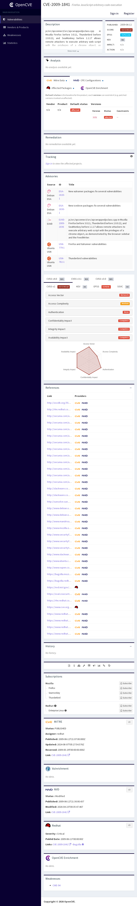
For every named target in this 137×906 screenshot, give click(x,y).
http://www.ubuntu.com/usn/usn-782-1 (67, 561)
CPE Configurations (88, 80)
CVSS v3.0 (105, 279)
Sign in (114, 13)
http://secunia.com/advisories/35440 (67, 449)
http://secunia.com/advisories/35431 (67, 435)
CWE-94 (56, 885)
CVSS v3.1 (80, 279)
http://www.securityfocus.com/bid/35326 (69, 534)
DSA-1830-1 (62, 209)
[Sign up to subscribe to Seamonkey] (126, 693)
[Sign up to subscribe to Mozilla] (126, 683)
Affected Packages (60, 88)
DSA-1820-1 (62, 195)
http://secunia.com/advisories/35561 (67, 468)
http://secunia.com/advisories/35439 (67, 442)
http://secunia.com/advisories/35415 (67, 422)
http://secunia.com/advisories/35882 (67, 481)
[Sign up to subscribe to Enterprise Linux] (126, 711)
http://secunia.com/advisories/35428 (67, 429)
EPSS (102, 286)
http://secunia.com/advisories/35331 (67, 416)
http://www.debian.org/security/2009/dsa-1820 (72, 508)
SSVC (123, 286)
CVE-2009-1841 (56, 4)
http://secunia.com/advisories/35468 (67, 455)
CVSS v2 (58, 286)
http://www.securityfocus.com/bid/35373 (69, 541)
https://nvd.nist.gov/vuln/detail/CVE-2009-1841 (72, 587)
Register (129, 13)
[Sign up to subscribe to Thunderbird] (126, 698)
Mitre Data (57, 80)
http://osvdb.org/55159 (59, 402)
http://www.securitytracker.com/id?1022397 (70, 547)
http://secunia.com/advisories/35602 (67, 475)
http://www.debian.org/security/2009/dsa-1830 (72, 514)
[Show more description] (73, 51)
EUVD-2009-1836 (62, 223)
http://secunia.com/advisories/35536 (67, 462)
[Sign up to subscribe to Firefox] (126, 688)
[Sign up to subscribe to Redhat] (126, 706)
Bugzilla (78, 844)
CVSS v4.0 (56, 279)
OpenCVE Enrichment (94, 88)
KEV (81, 286)
